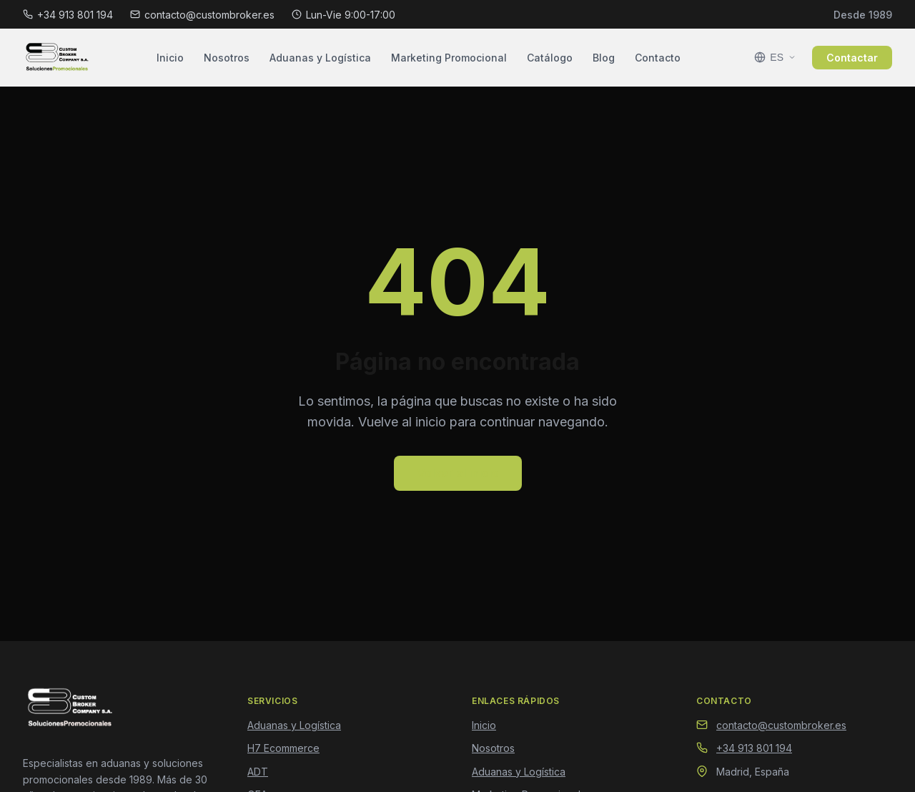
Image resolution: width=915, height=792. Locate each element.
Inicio (170, 58)
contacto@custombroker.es (202, 15)
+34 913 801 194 (68, 15)
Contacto (658, 58)
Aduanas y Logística (320, 58)
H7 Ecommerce (283, 748)
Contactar (852, 58)
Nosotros (226, 58)
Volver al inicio (458, 473)
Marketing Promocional (449, 58)
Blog (604, 58)
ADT (257, 772)
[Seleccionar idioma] (775, 57)
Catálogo (550, 58)
